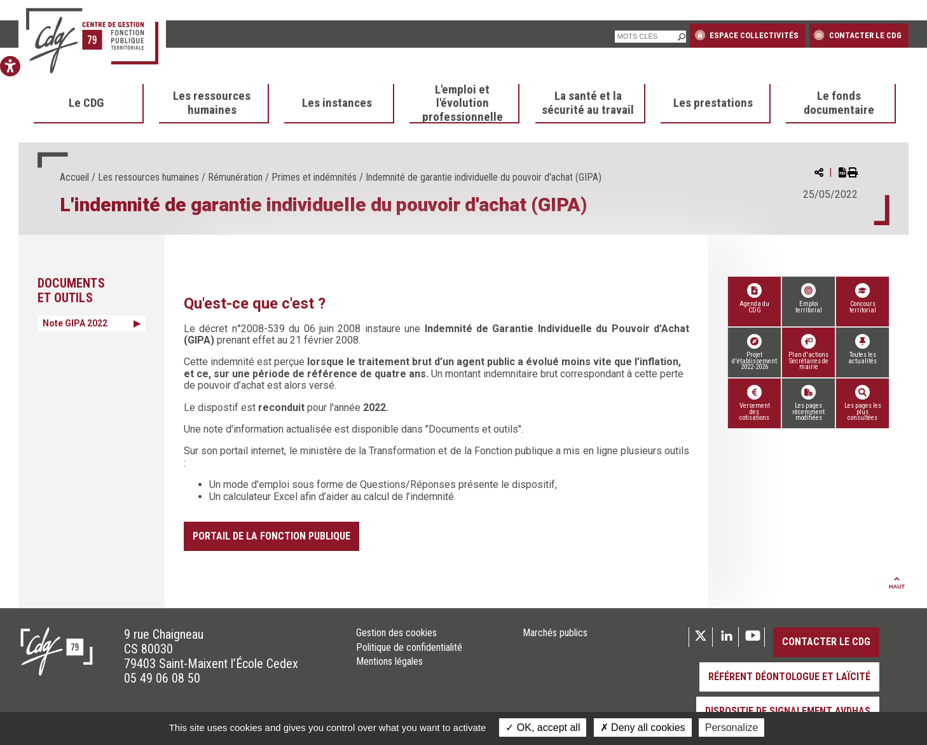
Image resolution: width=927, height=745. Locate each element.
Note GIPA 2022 (75, 323)
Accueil (74, 177)
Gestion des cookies (396, 633)
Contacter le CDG (857, 35)
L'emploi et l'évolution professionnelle (462, 104)
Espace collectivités (747, 35)
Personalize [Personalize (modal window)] (732, 727)
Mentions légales (389, 661)
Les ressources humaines (212, 103)
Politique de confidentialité (409, 647)
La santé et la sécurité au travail (588, 103)
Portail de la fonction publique (271, 536)
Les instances (337, 103)
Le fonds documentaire (839, 103)
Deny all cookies (642, 727)
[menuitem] (89, 103)
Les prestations (713, 103)
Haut (897, 583)
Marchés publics (555, 633)
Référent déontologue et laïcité (789, 677)
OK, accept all (542, 727)
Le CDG (86, 103)
